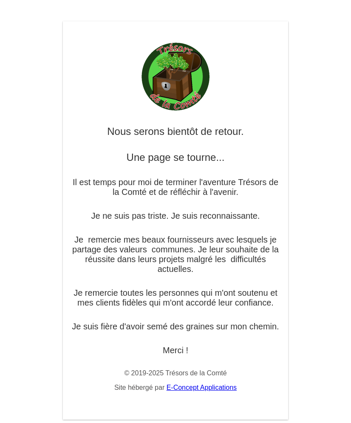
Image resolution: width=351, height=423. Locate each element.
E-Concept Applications (202, 387)
